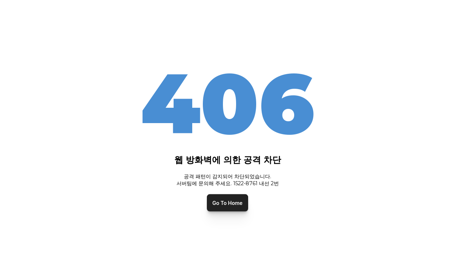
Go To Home (227, 202)
